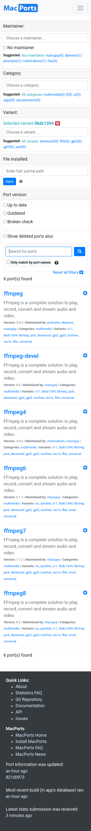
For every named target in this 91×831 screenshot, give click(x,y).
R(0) (69, 94)
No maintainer (18, 47)
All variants (30, 141)
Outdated (14, 213)
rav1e (7, 341)
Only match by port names (29, 262)
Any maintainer (33, 55)
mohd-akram (56, 441)
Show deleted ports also (28, 236)
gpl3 (63, 335)
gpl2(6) (76, 141)
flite (15, 341)
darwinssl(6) (49, 141)
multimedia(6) (54, 94)
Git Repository (29, 699)
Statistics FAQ (29, 692)
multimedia (44, 329)
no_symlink (43, 503)
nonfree (72, 335)
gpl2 (55, 335)
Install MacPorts (31, 741)
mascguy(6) (55, 55)
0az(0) (52, 61)
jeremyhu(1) (12, 61)
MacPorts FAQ (29, 747)
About (21, 686)
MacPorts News (31, 754)
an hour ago (17, 796)
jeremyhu (53, 322)
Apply (9, 181)
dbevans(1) (73, 55)
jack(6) (21, 147)
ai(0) (77, 94)
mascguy (10, 329)
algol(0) (9, 100)
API (19, 712)
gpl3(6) (8, 147)
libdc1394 (10, 335)
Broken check (18, 221)
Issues (22, 718)
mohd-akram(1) (34, 61)
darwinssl (44, 335)
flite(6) (65, 141)
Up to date (15, 205)
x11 (70, 329)
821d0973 (15, 777)
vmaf (72, 510)
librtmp (24, 335)
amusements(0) (28, 100)
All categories (32, 94)
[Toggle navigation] (80, 8)
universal (25, 341)
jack (33, 335)
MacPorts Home (31, 735)
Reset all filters (68, 272)
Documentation (30, 705)
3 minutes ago (19, 815)
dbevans (67, 322)
